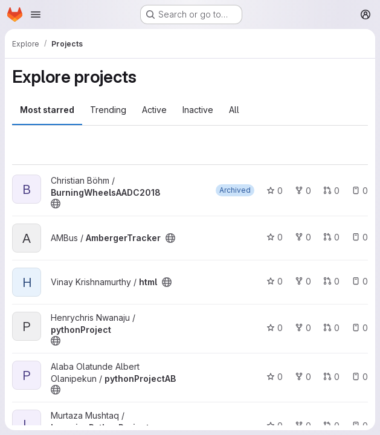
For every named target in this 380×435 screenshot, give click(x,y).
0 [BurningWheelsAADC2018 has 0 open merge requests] (331, 190)
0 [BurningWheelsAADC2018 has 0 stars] (274, 190)
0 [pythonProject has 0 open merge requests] (331, 328)
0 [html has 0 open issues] (360, 281)
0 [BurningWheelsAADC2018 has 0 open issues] (360, 190)
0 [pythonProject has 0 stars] (274, 328)
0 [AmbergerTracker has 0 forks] (303, 237)
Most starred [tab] (47, 110)
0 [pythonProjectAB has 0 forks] (303, 377)
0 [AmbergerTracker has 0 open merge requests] (331, 237)
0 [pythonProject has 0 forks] (303, 328)
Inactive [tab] (197, 110)
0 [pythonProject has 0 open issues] (360, 328)
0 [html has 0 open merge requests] (331, 281)
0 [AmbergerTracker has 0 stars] (274, 237)
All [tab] (234, 110)
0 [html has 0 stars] (274, 281)
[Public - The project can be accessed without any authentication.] (55, 203)
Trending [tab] (108, 110)
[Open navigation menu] (35, 14)
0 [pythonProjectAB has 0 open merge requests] (331, 377)
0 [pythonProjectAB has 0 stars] (274, 377)
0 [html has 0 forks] (303, 281)
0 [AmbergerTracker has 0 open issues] (360, 237)
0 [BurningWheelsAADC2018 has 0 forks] (303, 190)
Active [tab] (154, 110)
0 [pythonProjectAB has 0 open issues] (360, 377)
